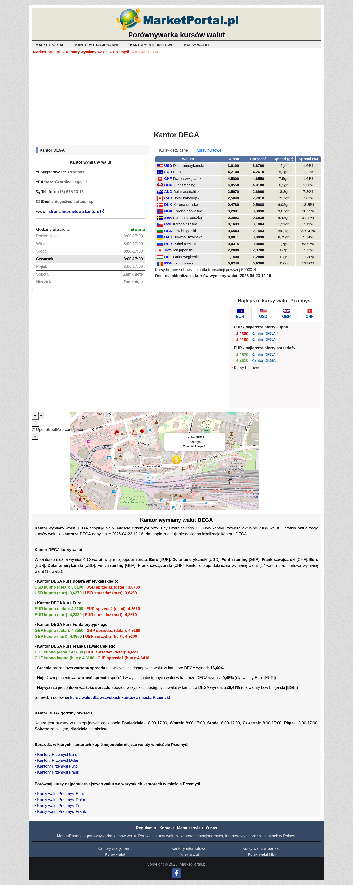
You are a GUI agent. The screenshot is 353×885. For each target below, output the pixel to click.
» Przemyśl (119, 52)
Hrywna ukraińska (188, 237)
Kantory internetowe (188, 848)
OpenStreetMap (50, 429)
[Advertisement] (176, 90)
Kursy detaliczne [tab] (173, 150)
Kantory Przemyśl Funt (57, 766)
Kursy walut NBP (262, 854)
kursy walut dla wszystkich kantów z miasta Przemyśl (120, 697)
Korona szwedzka (187, 218)
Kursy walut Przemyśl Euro (60, 794)
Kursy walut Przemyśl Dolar (61, 800)
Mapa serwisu (190, 828)
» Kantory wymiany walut (85, 52)
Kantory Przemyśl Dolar (57, 760)
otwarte (138, 229)
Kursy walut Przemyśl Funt (60, 806)
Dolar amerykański (188, 165)
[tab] (240, 314)
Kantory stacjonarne (115, 848)
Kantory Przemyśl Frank (58, 772)
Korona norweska (188, 211)
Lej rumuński (184, 263)
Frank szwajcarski (187, 178)
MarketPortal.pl (46, 52)
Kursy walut (115, 854)
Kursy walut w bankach (262, 848)
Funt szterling (184, 185)
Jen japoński (182, 250)
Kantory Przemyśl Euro (57, 754)
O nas (211, 828)
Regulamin (146, 828)
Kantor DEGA (263, 334)
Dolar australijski (186, 191)
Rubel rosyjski (184, 244)
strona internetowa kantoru (76, 211)
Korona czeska (185, 224)
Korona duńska (185, 204)
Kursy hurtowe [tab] (208, 150)
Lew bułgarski (185, 231)
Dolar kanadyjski (186, 198)
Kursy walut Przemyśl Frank (61, 811)
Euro (177, 172)
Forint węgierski (186, 257)
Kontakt (166, 828)
